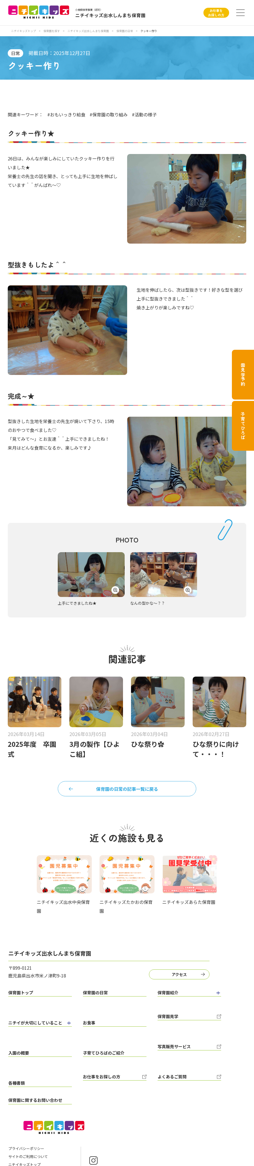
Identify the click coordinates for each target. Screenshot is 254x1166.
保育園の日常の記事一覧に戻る (127, 790)
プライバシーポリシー (26, 1113)
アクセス (176, 977)
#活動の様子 (144, 114)
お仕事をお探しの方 (216, 12)
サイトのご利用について (28, 1121)
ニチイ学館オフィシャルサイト (33, 1137)
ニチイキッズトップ (23, 31)
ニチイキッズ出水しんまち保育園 (88, 31)
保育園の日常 (124, 31)
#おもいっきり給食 (66, 114)
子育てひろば (243, 426)
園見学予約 (243, 374)
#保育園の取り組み (109, 114)
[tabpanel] (91, 579)
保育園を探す (52, 31)
